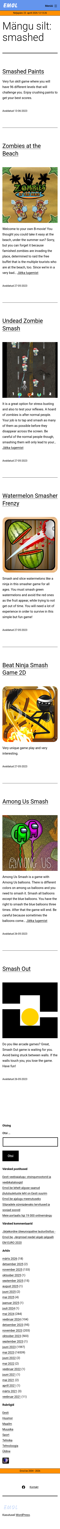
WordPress (23, 1515)
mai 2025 (8, 1297)
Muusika (7, 1429)
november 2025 (12, 1269)
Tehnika (7, 1440)
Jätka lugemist (27, 273)
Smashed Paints (23, 71)
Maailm (7, 1423)
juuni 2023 (9, 1347)
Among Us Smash (25, 801)
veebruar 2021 (11, 1396)
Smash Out (16, 968)
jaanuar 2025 (10, 1303)
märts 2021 (9, 1391)
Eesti (5, 1412)
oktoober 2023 (11, 1336)
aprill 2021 (9, 1385)
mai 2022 (8, 1363)
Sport (5, 1434)
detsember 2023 (12, 1324)
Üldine (6, 1451)
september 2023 (12, 1341)
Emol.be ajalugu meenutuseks (21, 1198)
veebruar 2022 (11, 1369)
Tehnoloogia (10, 1445)
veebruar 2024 (11, 1319)
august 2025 (10, 1286)
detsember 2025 (12, 1264)
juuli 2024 (8, 1308)
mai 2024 (8, 1313)
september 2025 (12, 1280)
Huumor (7, 1418)
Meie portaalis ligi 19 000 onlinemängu (27, 1215)
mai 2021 (8, 1380)
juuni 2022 (9, 1358)
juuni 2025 (9, 1291)
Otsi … (6, 1133)
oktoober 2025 (11, 1275)
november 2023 (12, 1330)
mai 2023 (8, 1352)
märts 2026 (9, 1258)
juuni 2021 (9, 1374)
